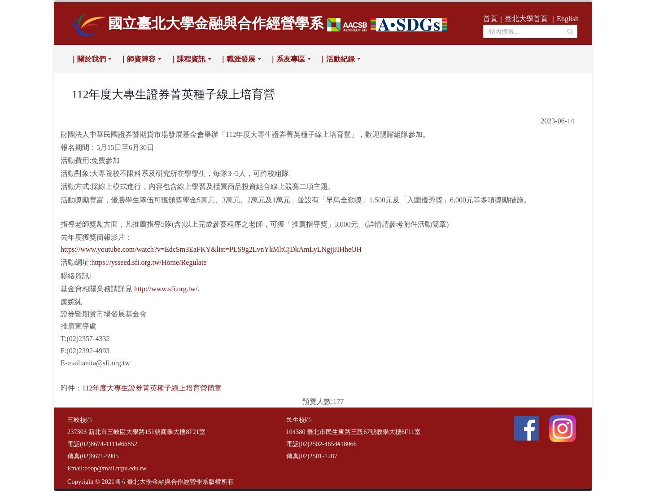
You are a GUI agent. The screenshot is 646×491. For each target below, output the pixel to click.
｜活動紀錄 (337, 59)
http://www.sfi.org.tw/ (165, 289)
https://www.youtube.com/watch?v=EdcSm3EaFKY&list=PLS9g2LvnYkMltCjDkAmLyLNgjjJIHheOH (211, 249)
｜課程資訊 (187, 59)
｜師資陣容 (138, 59)
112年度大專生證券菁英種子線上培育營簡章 (152, 388)
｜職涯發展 (237, 59)
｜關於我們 (88, 59)
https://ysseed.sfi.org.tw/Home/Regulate (148, 262)
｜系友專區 (287, 59)
